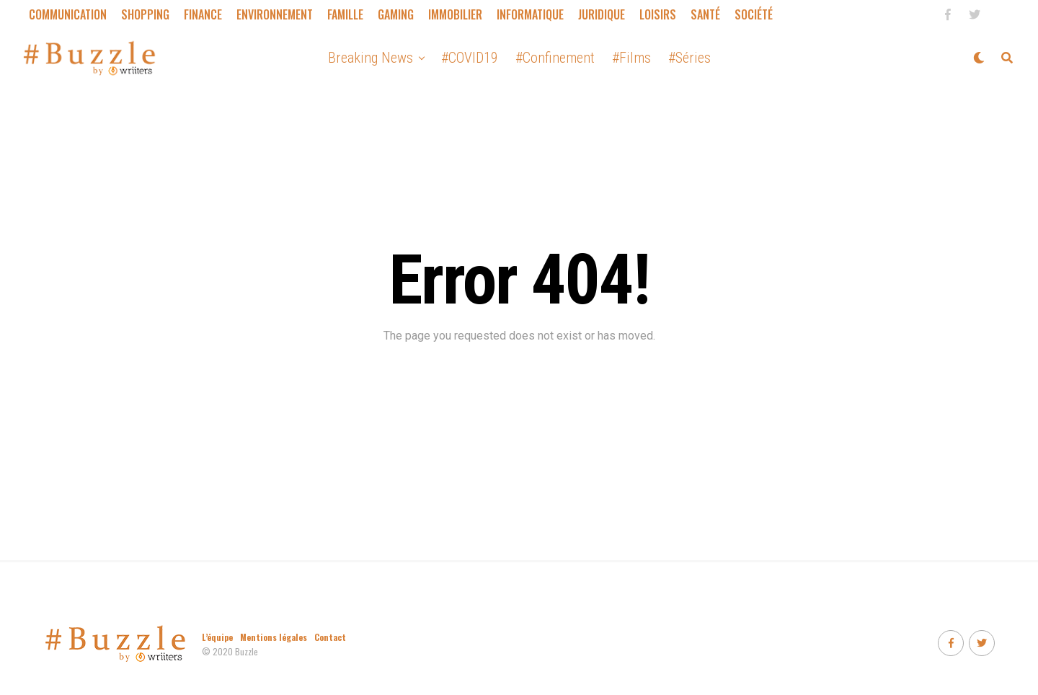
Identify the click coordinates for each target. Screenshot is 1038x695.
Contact (330, 637)
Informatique (530, 14)
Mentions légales (273, 637)
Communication (68, 14)
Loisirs (657, 14)
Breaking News (370, 57)
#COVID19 (469, 57)
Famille (345, 14)
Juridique (601, 14)
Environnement (274, 14)
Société (754, 14)
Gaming (396, 14)
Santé (705, 14)
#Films (631, 57)
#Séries (689, 57)
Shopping (145, 14)
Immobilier (455, 14)
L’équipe (217, 637)
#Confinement (555, 57)
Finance (203, 14)
